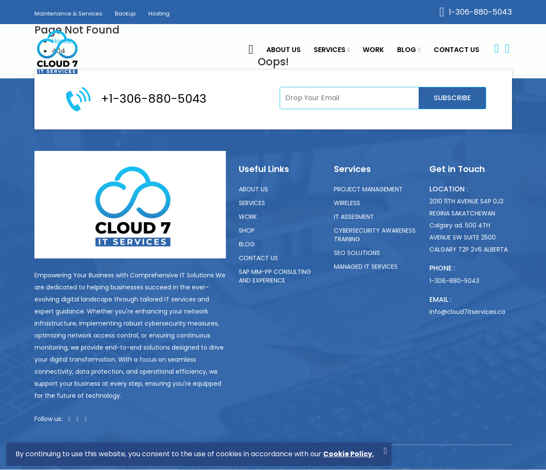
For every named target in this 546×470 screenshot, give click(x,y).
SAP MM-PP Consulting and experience (275, 276)
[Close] (385, 450)
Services (332, 50)
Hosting (159, 13)
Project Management (368, 189)
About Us (283, 50)
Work (373, 50)
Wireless (347, 203)
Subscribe (452, 98)
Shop (247, 230)
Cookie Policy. (348, 454)
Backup (125, 13)
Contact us (456, 50)
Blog (408, 50)
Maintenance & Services (68, 13)
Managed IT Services (366, 266)
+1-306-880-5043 (154, 99)
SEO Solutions (357, 253)
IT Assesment (354, 216)
